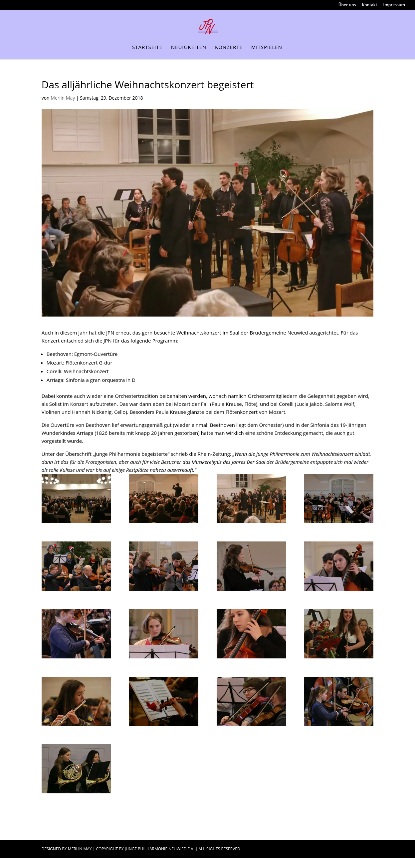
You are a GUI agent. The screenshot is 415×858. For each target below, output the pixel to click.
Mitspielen (266, 47)
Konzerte (229, 47)
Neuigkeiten (188, 47)
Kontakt (369, 5)
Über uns (347, 5)
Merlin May (63, 98)
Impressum (394, 5)
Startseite (147, 47)
